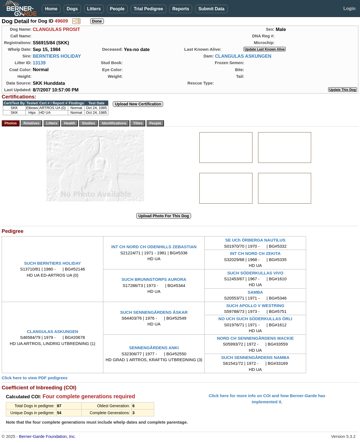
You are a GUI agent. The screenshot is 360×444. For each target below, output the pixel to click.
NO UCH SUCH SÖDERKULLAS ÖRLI (255, 318)
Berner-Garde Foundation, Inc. (47, 436)
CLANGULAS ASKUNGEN (243, 56)
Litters (94, 8)
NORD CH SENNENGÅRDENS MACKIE (255, 338)
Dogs (72, 8)
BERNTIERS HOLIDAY (57, 56)
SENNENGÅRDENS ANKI (154, 347)
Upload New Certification (138, 104)
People (117, 8)
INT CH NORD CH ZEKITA (255, 253)
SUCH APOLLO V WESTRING (255, 305)
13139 (39, 62)
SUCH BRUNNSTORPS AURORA (153, 279)
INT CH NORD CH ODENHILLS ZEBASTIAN (154, 246)
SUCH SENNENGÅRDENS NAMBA (255, 357)
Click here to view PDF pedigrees (35, 377)
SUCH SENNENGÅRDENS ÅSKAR (154, 312)
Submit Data (211, 8)
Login (349, 8)
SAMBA (255, 292)
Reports (180, 8)
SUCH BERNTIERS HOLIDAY (52, 263)
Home (51, 8)
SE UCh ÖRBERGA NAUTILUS (255, 240)
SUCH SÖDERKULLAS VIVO (255, 273)
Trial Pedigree (148, 8)
